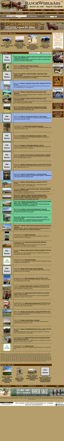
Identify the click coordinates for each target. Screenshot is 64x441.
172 (20, 359)
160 (48, 358)
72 (47, 354)
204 (29, 360)
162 (1, 359)
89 (20, 355)
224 (16, 361)
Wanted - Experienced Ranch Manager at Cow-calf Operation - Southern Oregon (45, 379)
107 (49, 355)
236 (39, 361)
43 (7, 354)
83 (12, 355)
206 (33, 360)
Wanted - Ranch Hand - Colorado (30, 286)
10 (13, 353)
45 (10, 354)
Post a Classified (19, 13)
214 (48, 360)
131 (45, 356)
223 (14, 361)
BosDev (3, 404)
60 (31, 354)
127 (37, 356)
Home (1, 19)
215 (50, 360)
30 (40, 353)
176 (28, 359)
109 (3, 356)
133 (48, 356)
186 (47, 359)
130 (43, 356)
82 (10, 355)
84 (13, 355)
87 (17, 355)
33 (44, 353)
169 (14, 359)
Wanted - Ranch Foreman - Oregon (30, 311)
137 (5, 358)
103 (41, 355)
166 (9, 359)
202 (26, 360)
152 (33, 358)
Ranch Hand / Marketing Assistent (34, 126)
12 (15, 353)
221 (10, 361)
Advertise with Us (32, 13)
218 (5, 361)
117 (18, 356)
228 (24, 361)
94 (27, 355)
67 (41, 354)
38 (0, 354)
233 (33, 361)
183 (41, 359)
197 (16, 360)
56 (25, 354)
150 (29, 358)
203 (28, 360)
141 (12, 358)
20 (26, 353)
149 (28, 358)
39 (2, 354)
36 (48, 353)
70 (45, 354)
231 (29, 361)
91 (23, 355)
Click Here (58, 47)
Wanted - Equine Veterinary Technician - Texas (33, 98)
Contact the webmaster (59, 387)
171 (18, 359)
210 (41, 360)
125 (33, 356)
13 (16, 353)
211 (43, 360)
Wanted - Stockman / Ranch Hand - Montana (33, 83)
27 (35, 353)
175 (26, 359)
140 (10, 358)
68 (42, 354)
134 (50, 356)
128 (39, 356)
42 (6, 354)
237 (41, 361)
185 (45, 359)
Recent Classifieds (6, 13)
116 (16, 356)
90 (21, 355)
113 (10, 356)
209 (39, 360)
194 (10, 360)
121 (26, 356)
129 (41, 356)
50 (17, 354)
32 (42, 353)
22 (29, 353)
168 (12, 359)
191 (5, 360)
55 (24, 354)
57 (27, 354)
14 (17, 353)
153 (35, 358)
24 (31, 353)
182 (39, 359)
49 (16, 354)
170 (16, 359)
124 (31, 356)
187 (48, 359)
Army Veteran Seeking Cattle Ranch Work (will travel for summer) (32, 47)
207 (35, 360)
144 (18, 358)
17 (22, 353)
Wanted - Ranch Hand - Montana (29, 66)
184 (43, 359)
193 (9, 360)
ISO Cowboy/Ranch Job (31, 278)
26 (34, 353)
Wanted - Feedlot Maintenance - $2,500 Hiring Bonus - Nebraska (20, 45)
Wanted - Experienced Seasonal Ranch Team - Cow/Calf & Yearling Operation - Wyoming (30, 196)
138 (7, 358)
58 (28, 354)
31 (41, 353)
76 (2, 355)
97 (31, 355)
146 (22, 358)
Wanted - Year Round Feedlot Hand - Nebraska (34, 209)
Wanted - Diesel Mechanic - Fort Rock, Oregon (34, 174)
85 (14, 355)
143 (16, 358)
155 (39, 358)
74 (50, 354)
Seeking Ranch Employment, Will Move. (36, 242)
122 (28, 356)
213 (47, 360)
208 (37, 360)
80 (7, 355)
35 (46, 353)
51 (18, 354)
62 (34, 354)
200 (22, 360)
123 (29, 356)
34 (45, 353)
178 (31, 359)
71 (46, 354)
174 (24, 359)
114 (12, 356)
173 (22, 359)
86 (16, 355)
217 (3, 361)
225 (18, 361)
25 (33, 353)
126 (35, 356)
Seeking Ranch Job (30, 234)
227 (22, 361)
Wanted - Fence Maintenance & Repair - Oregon (34, 135)
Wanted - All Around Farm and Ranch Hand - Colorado (36, 155)
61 (32, 354)
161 (50, 358)
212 (45, 360)
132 (47, 356)
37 (49, 353)
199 (20, 360)
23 (30, 353)
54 (23, 354)
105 (45, 355)
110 (5, 356)
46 (12, 354)
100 (35, 355)
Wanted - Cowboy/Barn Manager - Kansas (32, 145)
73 (49, 354)
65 (38, 354)
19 (24, 353)
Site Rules (45, 13)
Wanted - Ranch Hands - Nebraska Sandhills (33, 250)
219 (7, 361)
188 (50, 359)
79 (6, 355)
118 (20, 356)
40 (3, 354)
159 (47, 358)
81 (9, 355)
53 (21, 354)
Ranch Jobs (6, 19)
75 (0, 355)
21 (27, 353)
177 (29, 359)
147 (24, 358)
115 (14, 356)
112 (9, 356)
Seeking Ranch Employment (32, 303)
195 (12, 360)
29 (38, 353)
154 (37, 358)
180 (35, 359)
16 (20, 353)
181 (37, 359)
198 (18, 360)
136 (3, 358)
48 (14, 354)
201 (24, 360)
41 (5, 354)
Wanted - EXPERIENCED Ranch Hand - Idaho (33, 329)
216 (1, 361)
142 (14, 358)
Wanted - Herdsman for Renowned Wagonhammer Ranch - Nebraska (32, 377)
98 (32, 355)
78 (5, 355)
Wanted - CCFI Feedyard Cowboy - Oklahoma (45, 46)
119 (22, 356)
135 (1, 358)
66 (39, 354)
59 (29, 354)
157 (43, 358)
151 (31, 358)
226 (20, 361)
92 (24, 355)
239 (45, 361)
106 (47, 355)
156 (41, 358)
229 (26, 361)
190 (3, 360)
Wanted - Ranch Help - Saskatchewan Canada (33, 107)
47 (13, 354)
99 (34, 355)
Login (57, 13)
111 (7, 356)
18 (23, 353)
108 (1, 356)
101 (37, 355)
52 (20, 354)
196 (14, 360)
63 (35, 354)
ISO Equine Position (30, 259)
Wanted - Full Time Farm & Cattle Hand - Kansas (34, 217)
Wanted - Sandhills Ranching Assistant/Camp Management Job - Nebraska (7, 379)
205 (31, 360)
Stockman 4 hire (29, 346)
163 (3, 359)
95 (28, 355)
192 (7, 360)
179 (33, 359)
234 (35, 361)
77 (3, 355)
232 (31, 361)
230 (28, 361)
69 (43, 354)
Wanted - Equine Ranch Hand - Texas (31, 164)
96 (29, 355)
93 (25, 355)
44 (9, 354)
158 (45, 358)
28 (37, 353)
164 (5, 359)
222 (12, 361)
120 (24, 356)
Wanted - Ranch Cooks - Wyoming (30, 320)
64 (36, 354)
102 (39, 355)
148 (26, 358)
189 (1, 360)
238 (43, 361)
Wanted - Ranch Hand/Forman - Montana (19, 380)
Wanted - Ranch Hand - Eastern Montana (32, 268)
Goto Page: (2, 353)
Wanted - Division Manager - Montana (31, 182)
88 (18, 355)
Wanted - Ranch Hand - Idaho (7, 46)
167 (10, 359)
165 (7, 359)
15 (19, 353)
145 (20, 358)
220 (9, 361)
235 (37, 361)
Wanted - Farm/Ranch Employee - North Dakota (34, 116)
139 (9, 358)
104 (43, 355)
